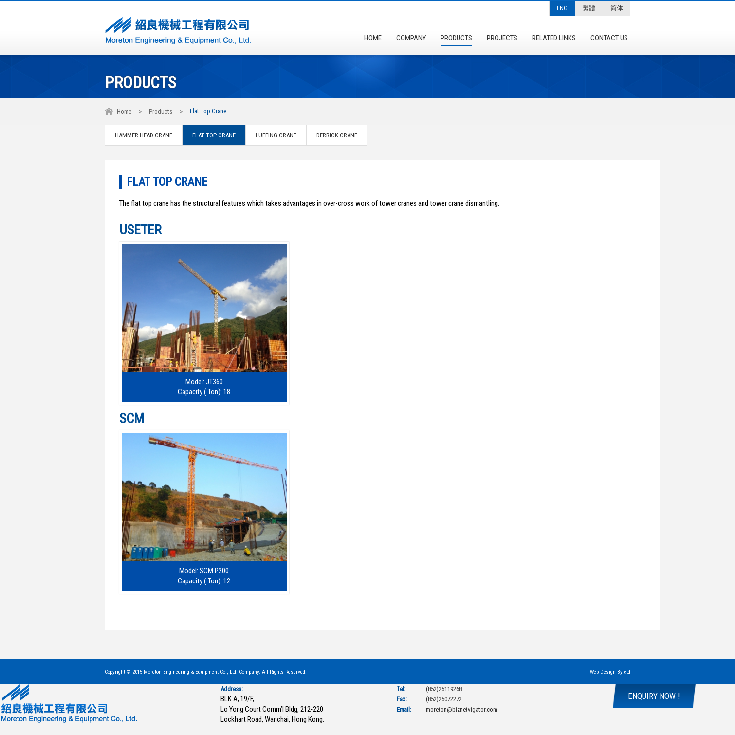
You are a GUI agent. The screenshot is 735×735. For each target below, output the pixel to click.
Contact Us (609, 38)
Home (373, 38)
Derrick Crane (336, 135)
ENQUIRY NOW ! (654, 696)
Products (456, 38)
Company (411, 38)
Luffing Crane (276, 135)
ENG (562, 8)
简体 (616, 8)
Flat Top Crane (214, 135)
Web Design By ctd (610, 672)
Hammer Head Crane (143, 135)
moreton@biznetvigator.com (461, 709)
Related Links (554, 38)
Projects (502, 38)
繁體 (589, 8)
